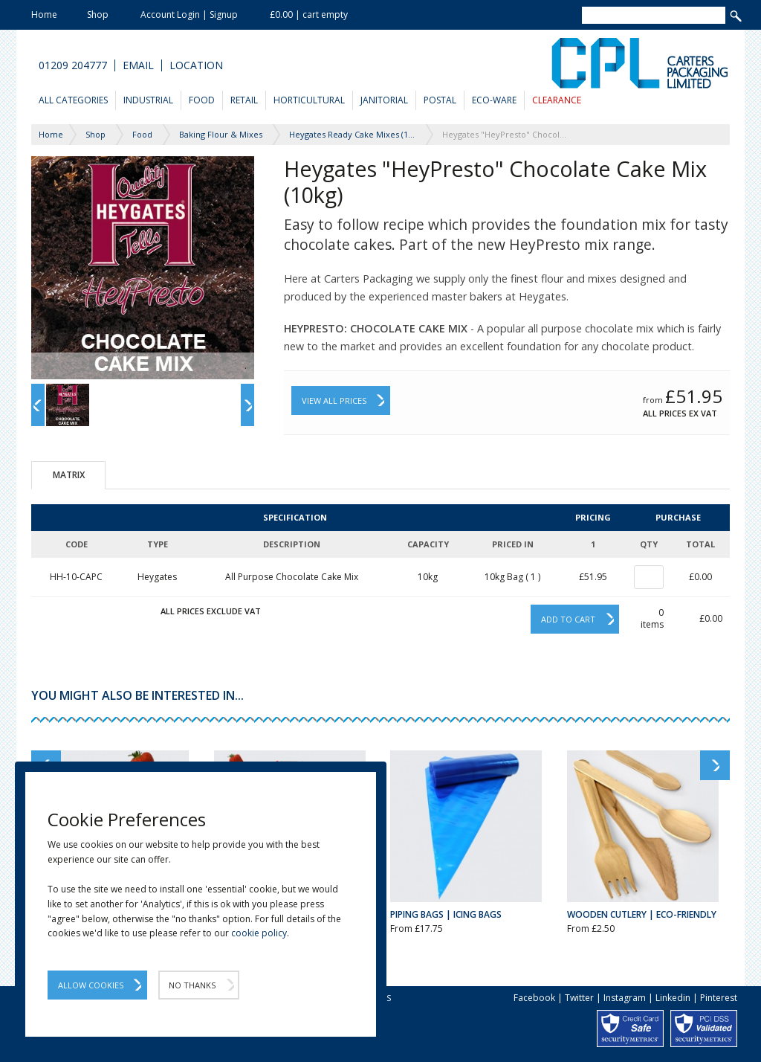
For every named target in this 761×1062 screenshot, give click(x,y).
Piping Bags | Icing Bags (446, 914)
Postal (440, 100)
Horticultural (309, 100)
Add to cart (568, 619)
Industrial (148, 100)
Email (138, 65)
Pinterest (718, 997)
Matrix (69, 475)
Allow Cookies (90, 985)
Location (196, 65)
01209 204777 (73, 65)
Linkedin (672, 997)
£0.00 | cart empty (309, 14)
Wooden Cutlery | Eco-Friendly (641, 914)
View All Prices (334, 400)
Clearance (556, 100)
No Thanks (192, 985)
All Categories (73, 100)
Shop (98, 14)
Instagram (624, 997)
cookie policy (259, 933)
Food (202, 100)
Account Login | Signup (189, 14)
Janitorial (384, 100)
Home (44, 14)
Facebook (534, 997)
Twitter (579, 997)
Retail (244, 100)
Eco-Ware (494, 100)
